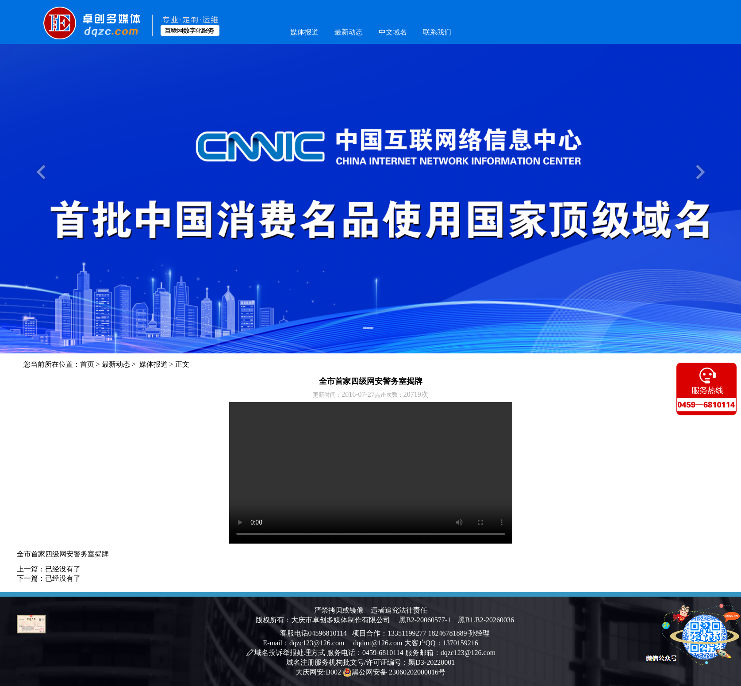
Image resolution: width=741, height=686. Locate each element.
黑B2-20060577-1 (425, 620)
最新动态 (348, 32)
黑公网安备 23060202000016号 (394, 672)
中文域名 (393, 32)
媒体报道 (304, 32)
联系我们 (437, 32)
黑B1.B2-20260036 (482, 620)
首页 (87, 364)
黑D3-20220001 (431, 662)
